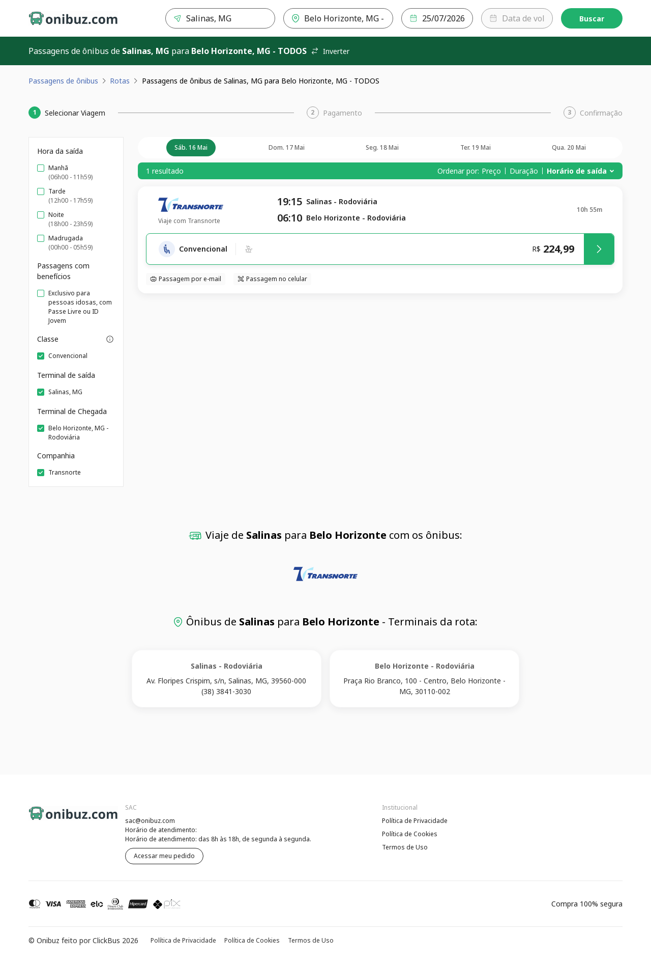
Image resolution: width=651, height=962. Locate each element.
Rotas (120, 81)
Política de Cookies (409, 834)
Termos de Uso (405, 847)
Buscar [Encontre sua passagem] (591, 18)
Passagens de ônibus (63, 81)
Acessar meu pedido (164, 855)
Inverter (330, 51)
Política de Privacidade (415, 820)
